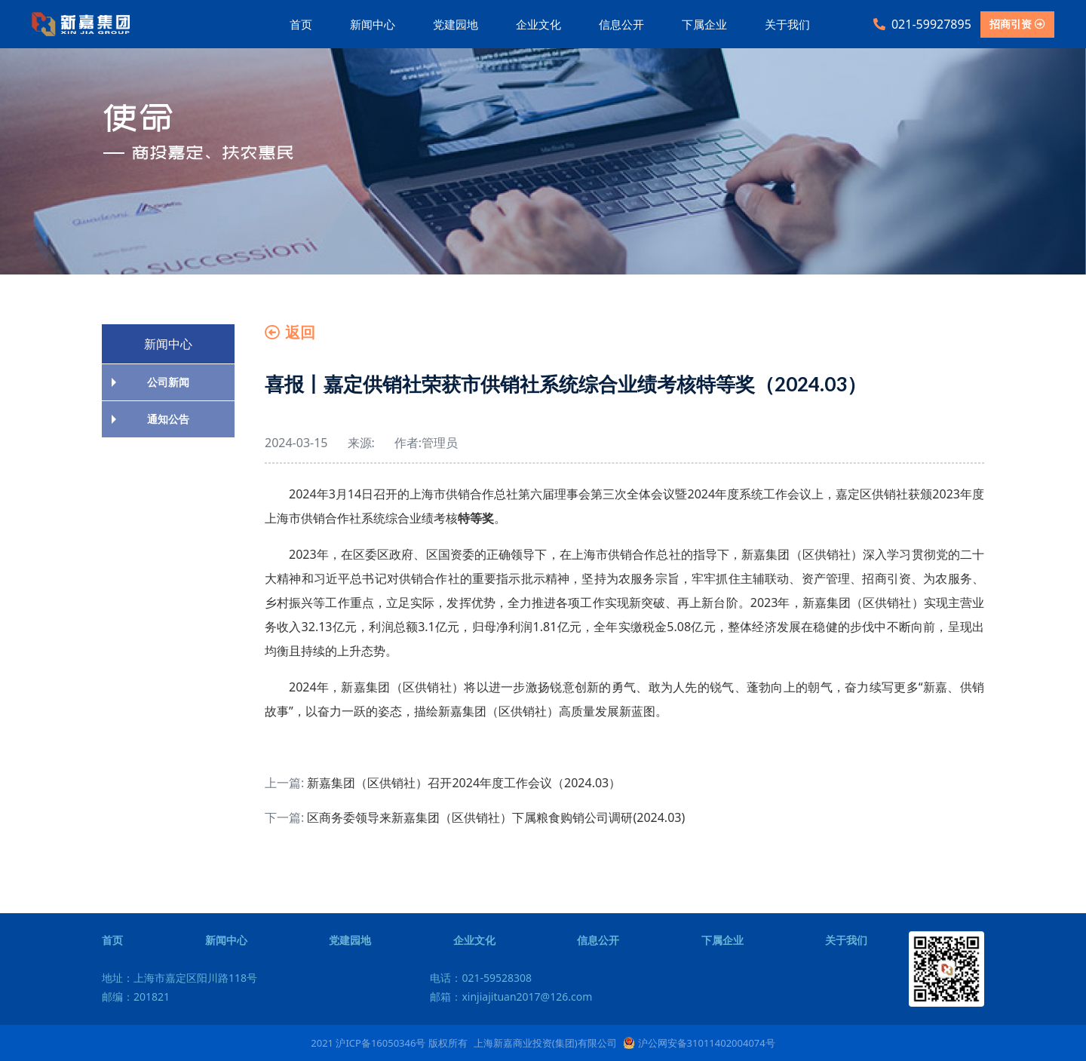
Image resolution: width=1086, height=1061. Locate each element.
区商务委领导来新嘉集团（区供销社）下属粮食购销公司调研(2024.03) (496, 817)
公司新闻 (168, 382)
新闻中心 (372, 24)
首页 (301, 24)
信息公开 (621, 24)
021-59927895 (922, 24)
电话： (481, 978)
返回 (290, 332)
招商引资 (1017, 23)
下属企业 (704, 24)
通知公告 (168, 419)
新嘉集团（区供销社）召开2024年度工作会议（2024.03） (464, 782)
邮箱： (511, 996)
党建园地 (455, 24)
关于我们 (787, 24)
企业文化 (538, 24)
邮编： (136, 996)
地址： (179, 978)
